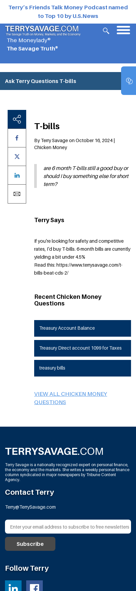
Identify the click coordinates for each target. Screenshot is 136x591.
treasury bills (52, 368)
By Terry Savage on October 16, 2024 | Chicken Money (74, 143)
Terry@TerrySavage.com (30, 507)
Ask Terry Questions (31, 81)
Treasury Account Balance (67, 328)
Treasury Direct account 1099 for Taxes (80, 348)
